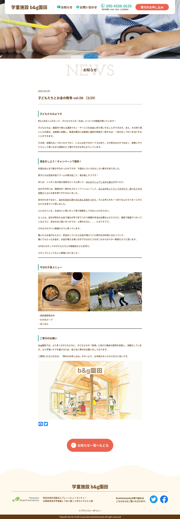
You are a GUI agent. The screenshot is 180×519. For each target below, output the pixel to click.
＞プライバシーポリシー (90, 510)
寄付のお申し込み (152, 7)
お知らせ (64, 7)
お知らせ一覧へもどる (93, 445)
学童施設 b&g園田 (29, 7)
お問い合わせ (86, 7)
